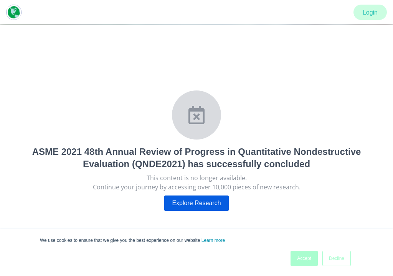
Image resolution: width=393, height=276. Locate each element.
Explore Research (196, 203)
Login (370, 12)
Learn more (213, 240)
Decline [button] (336, 258)
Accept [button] (304, 258)
